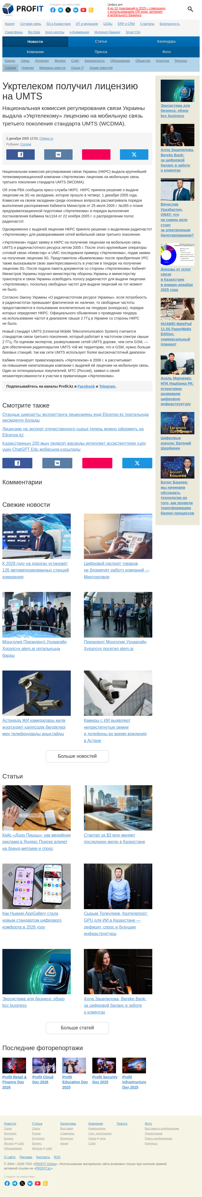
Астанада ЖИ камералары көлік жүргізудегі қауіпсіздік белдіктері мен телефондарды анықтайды (33, 727)
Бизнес (10, 61)
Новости (35, 42)
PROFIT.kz (43, 1168)
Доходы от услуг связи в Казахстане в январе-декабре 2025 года (177, 279)
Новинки (27, 68)
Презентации (153, 1133)
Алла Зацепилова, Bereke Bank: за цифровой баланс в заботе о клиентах (115, 1005)
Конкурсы (66, 1138)
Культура (162, 61)
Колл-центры (54, 32)
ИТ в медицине (87, 24)
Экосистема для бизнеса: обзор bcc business (175, 110)
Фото (166, 52)
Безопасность (170, 24)
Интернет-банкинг (107, 32)
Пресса (101, 52)
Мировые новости (52, 68)
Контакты (43, 1157)
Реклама (25, 1157)
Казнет (10, 24)
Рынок (36, 1133)
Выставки (66, 1128)
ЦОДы (107, 24)
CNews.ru (46, 138)
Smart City (133, 32)
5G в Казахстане (59, 24)
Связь (25, 61)
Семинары (67, 1133)
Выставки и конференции (162, 1128)
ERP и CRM (126, 24)
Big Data (34, 32)
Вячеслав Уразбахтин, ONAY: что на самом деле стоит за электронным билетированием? (177, 219)
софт (20, 1143)
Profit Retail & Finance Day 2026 (14, 1082)
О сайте (10, 1157)
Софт (75, 61)
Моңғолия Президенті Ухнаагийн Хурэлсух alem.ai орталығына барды (34, 648)
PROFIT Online (45, 1164)
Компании (35, 52)
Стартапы (147, 24)
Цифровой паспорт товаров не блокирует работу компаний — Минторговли (116, 570)
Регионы (181, 61)
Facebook (86, 386)
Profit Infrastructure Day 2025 (134, 1082)
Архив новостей (101, 68)
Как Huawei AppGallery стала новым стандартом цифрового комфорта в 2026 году (32, 920)
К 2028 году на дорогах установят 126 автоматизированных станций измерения (35, 570)
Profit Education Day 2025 (75, 1082)
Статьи (101, 41)
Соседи (10, 68)
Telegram (107, 386)
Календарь (166, 41)
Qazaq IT (77, 68)
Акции (64, 1143)
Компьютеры (96, 1128)
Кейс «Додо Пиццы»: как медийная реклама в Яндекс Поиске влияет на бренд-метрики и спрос (36, 842)
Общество (142, 61)
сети (102, 1138)
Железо (60, 61)
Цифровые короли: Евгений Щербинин (176, 443)
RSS (57, 1157)
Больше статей (77, 1027)
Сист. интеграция (99, 1133)
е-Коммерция (79, 32)
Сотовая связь (30, 24)
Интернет (42, 61)
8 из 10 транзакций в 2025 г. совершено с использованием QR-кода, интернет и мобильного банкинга (136, 12)
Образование (120, 61)
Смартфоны (14, 32)
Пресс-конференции (158, 1138)
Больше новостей (77, 756)
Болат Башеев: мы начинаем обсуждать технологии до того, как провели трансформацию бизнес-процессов (177, 497)
